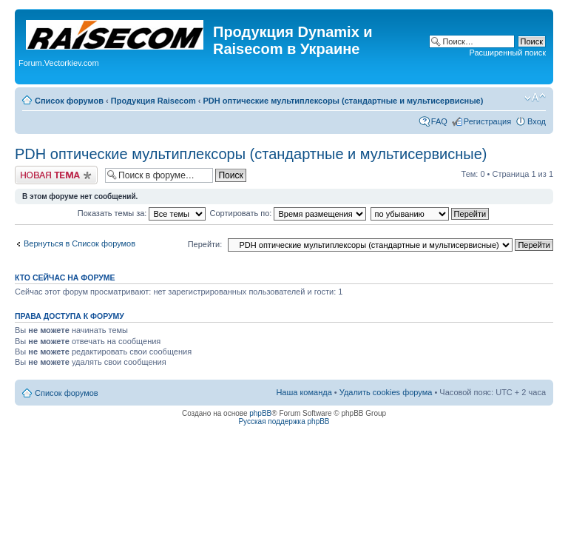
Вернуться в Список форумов (79, 243)
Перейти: (205, 244)
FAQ (439, 121)
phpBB (260, 413)
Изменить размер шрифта (535, 97)
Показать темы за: (142, 213)
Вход (536, 121)
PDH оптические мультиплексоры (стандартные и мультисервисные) (343, 100)
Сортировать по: (288, 213)
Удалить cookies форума (386, 392)
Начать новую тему (56, 175)
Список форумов (69, 100)
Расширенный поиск (507, 52)
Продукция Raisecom (153, 100)
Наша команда (303, 392)
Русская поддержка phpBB (283, 421)
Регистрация (487, 121)
